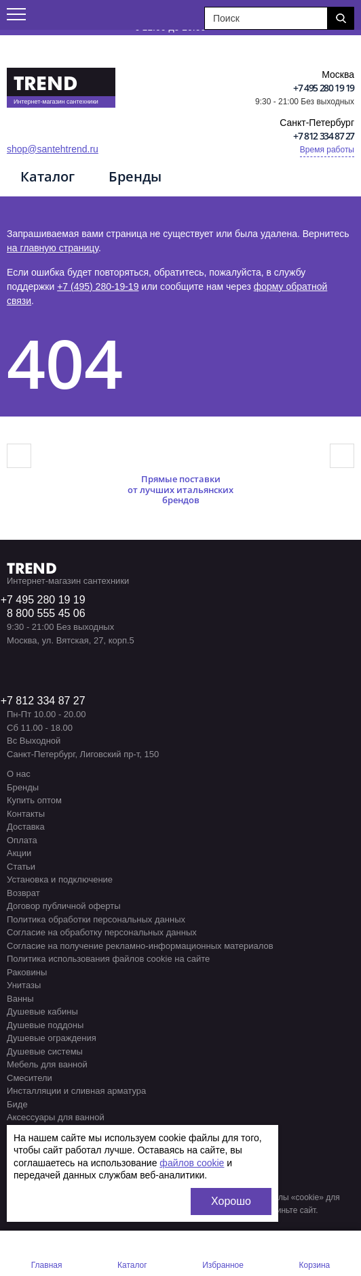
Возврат (23, 893)
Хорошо (231, 1201)
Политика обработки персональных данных (96, 919)
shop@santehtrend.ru (52, 149)
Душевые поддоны (45, 1025)
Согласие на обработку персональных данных (102, 932)
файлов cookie (191, 1162)
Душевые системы (45, 1051)
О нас (19, 774)
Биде (17, 1104)
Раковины (27, 972)
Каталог (47, 176)
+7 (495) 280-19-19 (97, 286)
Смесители (29, 1078)
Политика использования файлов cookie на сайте (108, 959)
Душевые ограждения (51, 1038)
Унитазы (24, 985)
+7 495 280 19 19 (323, 87)
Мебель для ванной (47, 1064)
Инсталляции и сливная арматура (76, 1091)
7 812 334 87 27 (46, 700)
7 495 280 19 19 (46, 599)
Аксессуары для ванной (55, 1117)
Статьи (21, 867)
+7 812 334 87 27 (323, 135)
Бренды (135, 176)
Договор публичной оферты (64, 906)
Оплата (22, 840)
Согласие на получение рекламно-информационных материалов (140, 946)
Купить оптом (34, 800)
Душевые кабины (42, 1011)
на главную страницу (52, 247)
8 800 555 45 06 (46, 613)
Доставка (26, 827)
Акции (19, 853)
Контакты (26, 814)
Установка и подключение (60, 879)
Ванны (20, 999)
